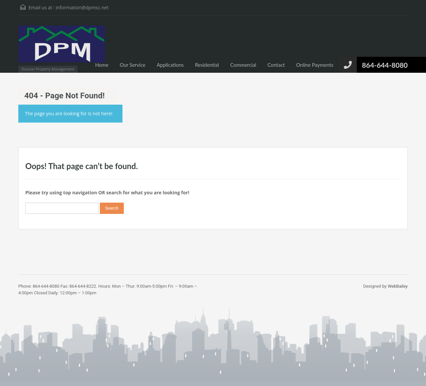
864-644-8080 (385, 65)
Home (101, 65)
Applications (170, 65)
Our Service (132, 65)
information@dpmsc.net (82, 7)
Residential (207, 65)
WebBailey (398, 286)
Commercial (243, 65)
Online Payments (314, 65)
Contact (276, 65)
